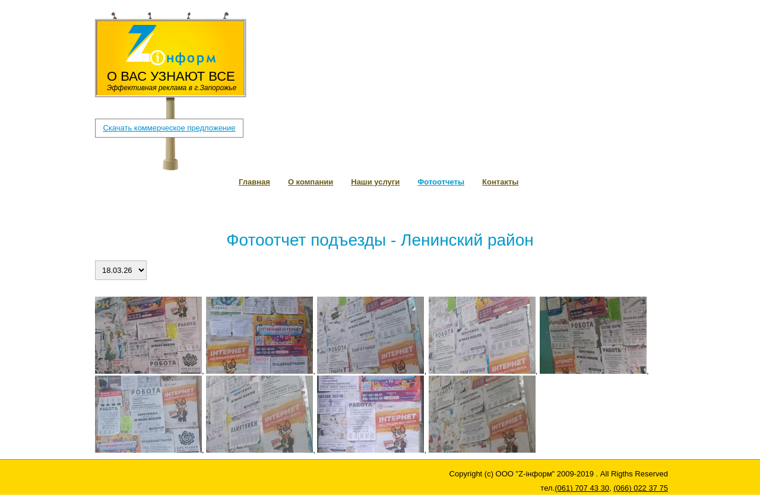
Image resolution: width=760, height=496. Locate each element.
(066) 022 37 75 (354, 40)
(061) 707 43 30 (286, 40)
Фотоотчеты (440, 181)
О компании (310, 181)
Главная (254, 181)
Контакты (500, 181)
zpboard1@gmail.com (298, 28)
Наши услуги (375, 181)
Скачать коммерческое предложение (169, 127)
